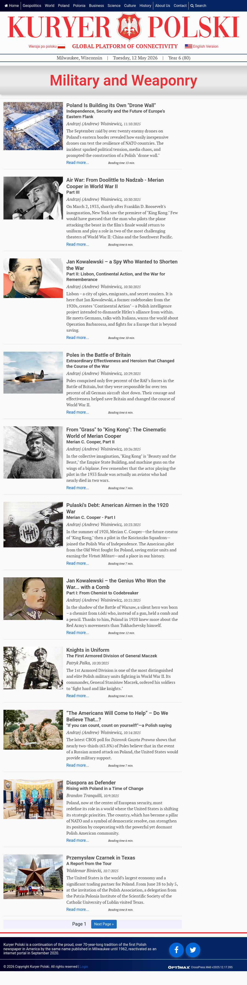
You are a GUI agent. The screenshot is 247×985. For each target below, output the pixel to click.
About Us (162, 5)
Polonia (79, 5)
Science (114, 5)
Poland (64, 5)
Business (96, 5)
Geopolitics (32, 5)
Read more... (77, 162)
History (145, 5)
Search (198, 5)
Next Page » (104, 924)
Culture (130, 5)
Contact (180, 5)
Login (84, 967)
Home (12, 5)
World (49, 5)
